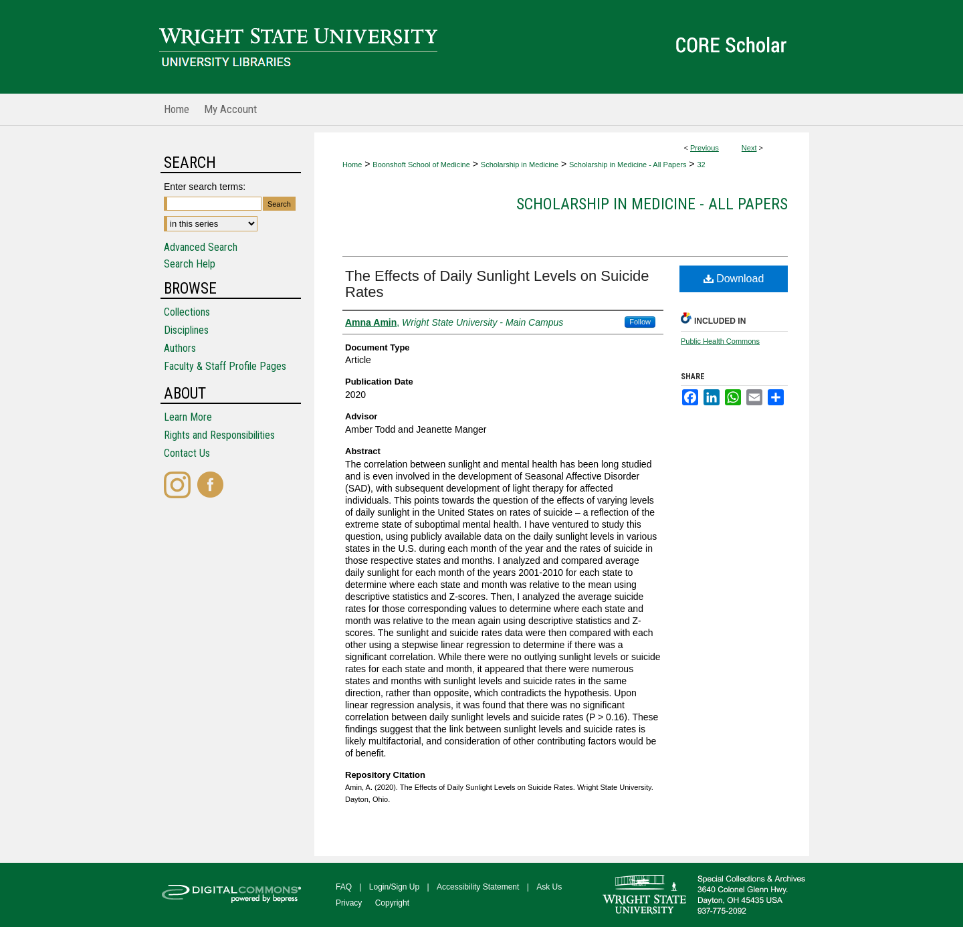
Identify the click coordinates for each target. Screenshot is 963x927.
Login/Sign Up (394, 887)
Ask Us (549, 887)
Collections (187, 312)
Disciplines (186, 330)
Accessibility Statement (478, 887)
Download (734, 278)
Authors (180, 348)
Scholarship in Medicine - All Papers (627, 165)
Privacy (349, 903)
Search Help (189, 264)
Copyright (392, 903)
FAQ (344, 887)
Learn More (188, 417)
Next (749, 148)
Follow (640, 322)
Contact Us (187, 453)
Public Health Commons (720, 341)
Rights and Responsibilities (219, 435)
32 (701, 165)
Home (352, 165)
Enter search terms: (204, 186)
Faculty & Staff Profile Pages (225, 366)
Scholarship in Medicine (519, 165)
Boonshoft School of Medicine (421, 165)
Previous (704, 148)
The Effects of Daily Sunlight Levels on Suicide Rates (497, 284)
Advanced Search (200, 247)
